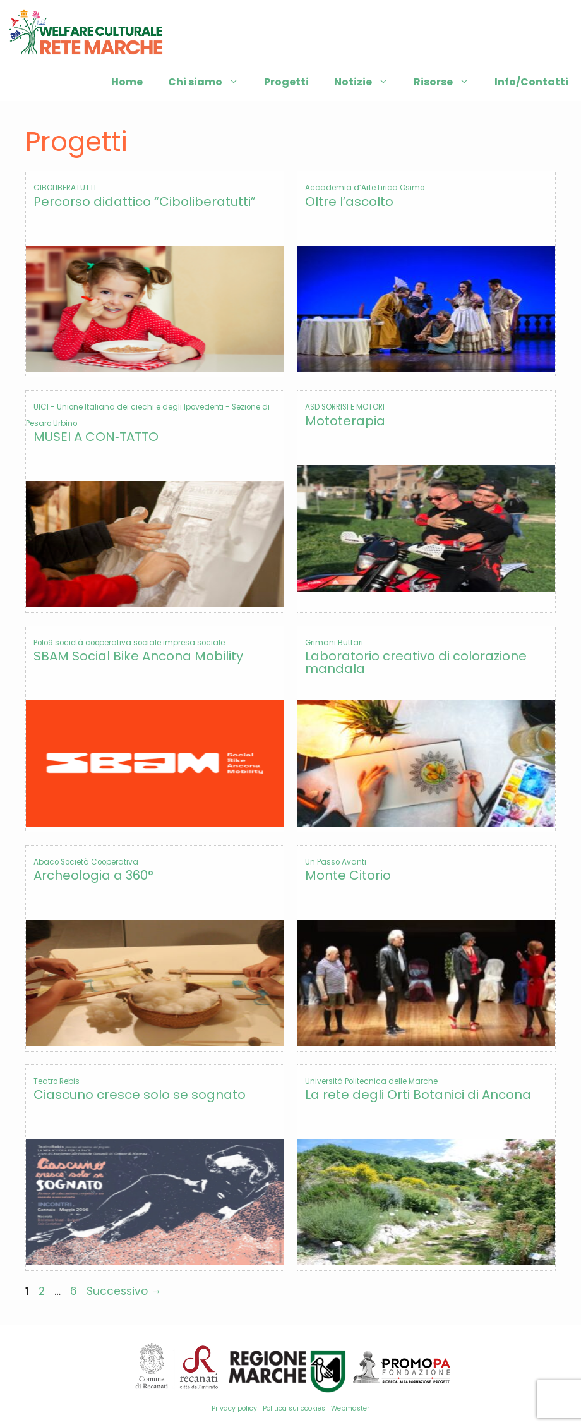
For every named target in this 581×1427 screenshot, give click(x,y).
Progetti (286, 82)
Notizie (367, 82)
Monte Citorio (348, 875)
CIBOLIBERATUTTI (64, 188)
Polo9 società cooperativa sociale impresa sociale (129, 643)
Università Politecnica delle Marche (371, 1081)
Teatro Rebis (56, 1081)
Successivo (124, 1291)
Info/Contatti (531, 82)
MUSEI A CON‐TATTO (96, 437)
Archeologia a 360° (93, 875)
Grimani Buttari (334, 643)
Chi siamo (209, 82)
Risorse (448, 82)
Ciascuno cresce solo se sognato (139, 1094)
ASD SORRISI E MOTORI (345, 407)
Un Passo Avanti (335, 862)
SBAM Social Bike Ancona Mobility (138, 656)
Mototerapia (345, 421)
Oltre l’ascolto (349, 201)
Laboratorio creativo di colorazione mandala (416, 662)
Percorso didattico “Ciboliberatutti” (144, 201)
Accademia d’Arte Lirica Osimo (364, 188)
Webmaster (350, 1408)
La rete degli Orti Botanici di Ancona (418, 1094)
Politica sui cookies (294, 1408)
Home (127, 82)
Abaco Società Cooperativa (85, 862)
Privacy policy (234, 1408)
